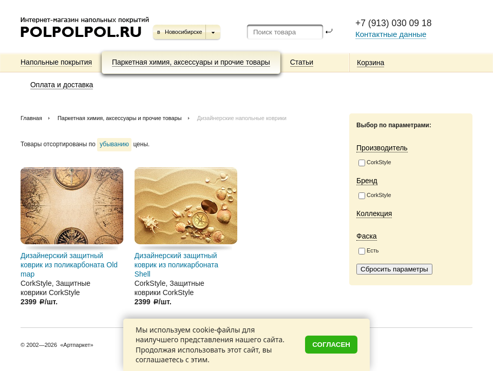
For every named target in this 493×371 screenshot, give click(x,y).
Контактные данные (390, 34)
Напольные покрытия (56, 62)
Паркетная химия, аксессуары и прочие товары (191, 62)
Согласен (331, 344)
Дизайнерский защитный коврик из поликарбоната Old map (69, 264)
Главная (31, 118)
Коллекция (374, 213)
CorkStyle (374, 162)
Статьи (301, 62)
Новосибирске (183, 32)
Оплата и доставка (61, 85)
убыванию (114, 144)
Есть (368, 251)
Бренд (366, 181)
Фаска (366, 236)
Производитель (382, 148)
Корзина (370, 62)
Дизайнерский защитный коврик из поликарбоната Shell (176, 264)
